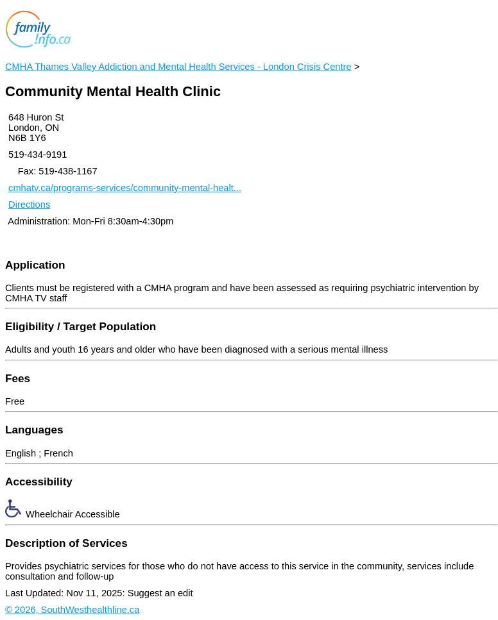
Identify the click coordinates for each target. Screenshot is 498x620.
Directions (29, 204)
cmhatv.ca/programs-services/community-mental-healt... (124, 188)
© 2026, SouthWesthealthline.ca (72, 610)
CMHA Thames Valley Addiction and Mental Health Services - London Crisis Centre (178, 67)
